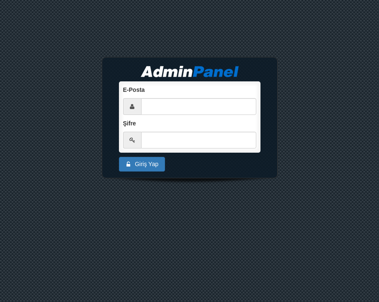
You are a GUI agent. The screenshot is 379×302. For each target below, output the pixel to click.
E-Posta (134, 89)
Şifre (129, 123)
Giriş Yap (141, 164)
